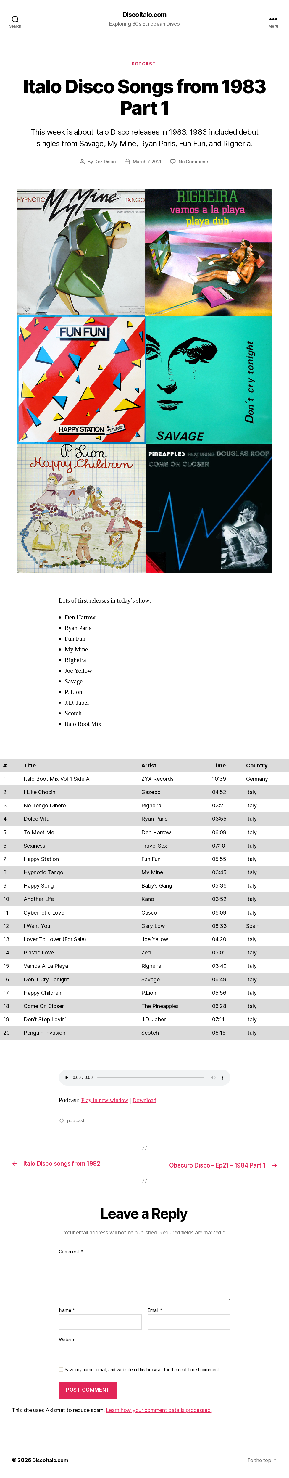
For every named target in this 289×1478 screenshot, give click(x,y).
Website (67, 1341)
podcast (76, 1122)
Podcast (145, 65)
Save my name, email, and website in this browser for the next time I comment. (142, 1370)
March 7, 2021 (147, 163)
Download (149, 1102)
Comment (71, 1252)
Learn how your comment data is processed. (158, 1411)
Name (67, 1311)
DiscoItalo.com (144, 14)
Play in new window (106, 1102)
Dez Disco (104, 163)
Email (155, 1311)
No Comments (195, 163)
